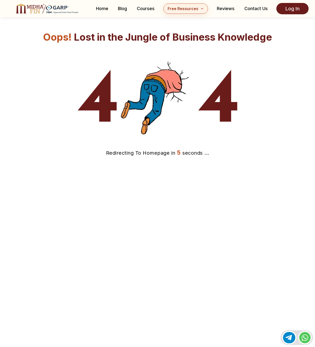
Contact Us (256, 8)
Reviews (226, 8)
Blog (122, 8)
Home (102, 8)
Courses (146, 8)
